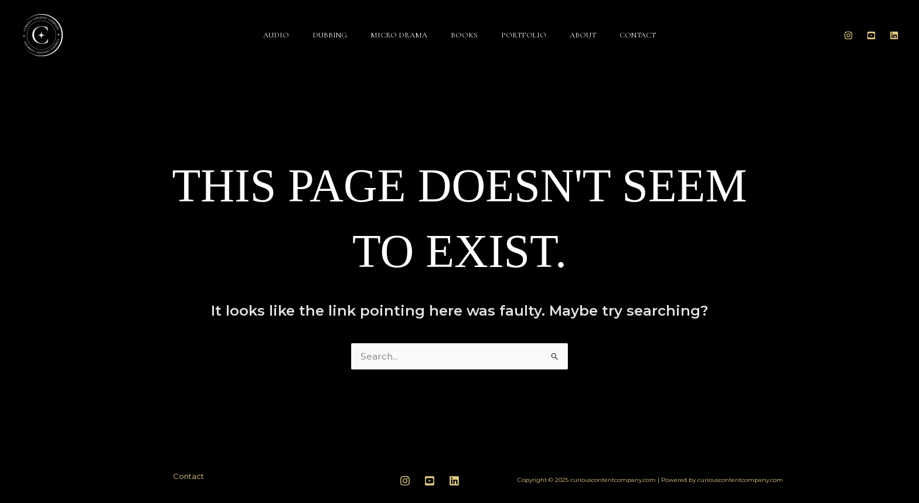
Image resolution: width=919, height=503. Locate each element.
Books (464, 35)
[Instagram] (848, 35)
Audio (276, 35)
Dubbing (329, 35)
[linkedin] (454, 480)
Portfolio (523, 35)
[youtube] (429, 480)
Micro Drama (398, 35)
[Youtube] (871, 35)
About (583, 35)
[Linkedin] (894, 35)
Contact (638, 35)
